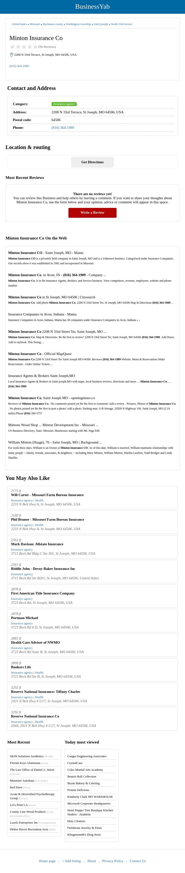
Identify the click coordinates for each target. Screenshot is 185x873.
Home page (47, 861)
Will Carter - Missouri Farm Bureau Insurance (47, 495)
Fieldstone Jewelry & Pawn (84, 828)
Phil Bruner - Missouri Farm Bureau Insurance (47, 519)
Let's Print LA (22, 805)
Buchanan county (53, 24)
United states (19, 24)
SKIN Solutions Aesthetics (31, 756)
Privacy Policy (113, 861)
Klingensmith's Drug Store (84, 834)
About (91, 861)
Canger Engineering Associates (86, 756)
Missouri (35, 24)
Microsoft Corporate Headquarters (88, 803)
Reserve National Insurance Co (35, 716)
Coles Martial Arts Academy (85, 769)
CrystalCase (74, 763)
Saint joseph (101, 24)
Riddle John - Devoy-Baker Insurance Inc (43, 569)
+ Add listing (71, 861)
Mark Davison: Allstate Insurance (37, 544)
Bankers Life (21, 667)
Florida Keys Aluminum (29, 763)
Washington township (78, 24)
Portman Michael (24, 618)
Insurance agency (64, 104)
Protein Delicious (78, 790)
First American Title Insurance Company (43, 593)
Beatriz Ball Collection (81, 776)
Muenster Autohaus (29, 780)
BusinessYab (92, 6)
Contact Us (138, 861)
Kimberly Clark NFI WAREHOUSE (90, 796)
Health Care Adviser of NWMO (35, 642)
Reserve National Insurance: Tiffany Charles (45, 692)
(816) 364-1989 (19, 66)
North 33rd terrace (121, 24)
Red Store (20, 787)
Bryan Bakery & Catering (83, 783)
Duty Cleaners (76, 821)
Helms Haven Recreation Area (32, 829)
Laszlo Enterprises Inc (33, 822)
